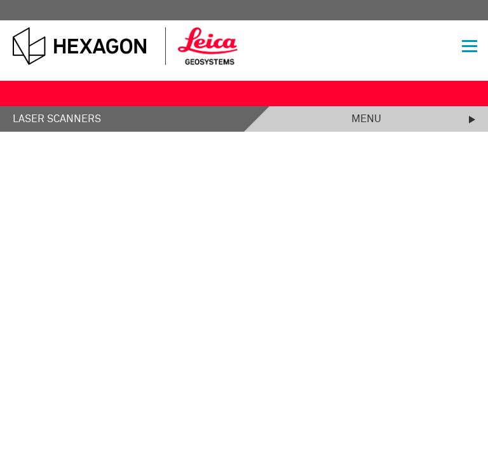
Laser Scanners (57, 119)
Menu (366, 119)
